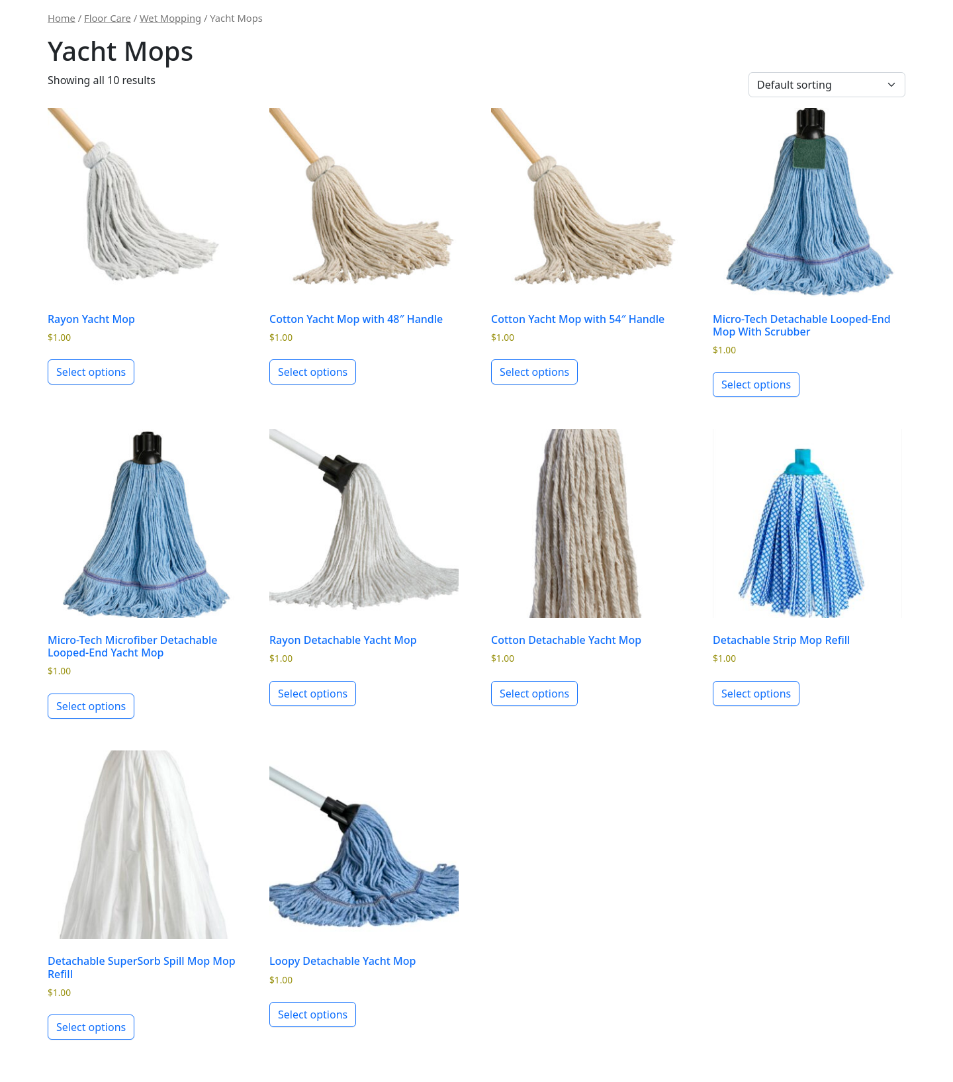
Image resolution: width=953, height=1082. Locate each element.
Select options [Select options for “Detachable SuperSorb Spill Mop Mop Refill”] (91, 1027)
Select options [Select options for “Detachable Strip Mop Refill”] (756, 693)
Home (61, 17)
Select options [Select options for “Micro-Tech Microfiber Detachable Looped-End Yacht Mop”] (91, 706)
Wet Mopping (170, 17)
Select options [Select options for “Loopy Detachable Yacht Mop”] (312, 1014)
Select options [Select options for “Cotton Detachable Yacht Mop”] (534, 693)
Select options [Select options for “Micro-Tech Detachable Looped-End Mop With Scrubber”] (756, 384)
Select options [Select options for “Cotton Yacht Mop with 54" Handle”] (534, 372)
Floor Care (107, 17)
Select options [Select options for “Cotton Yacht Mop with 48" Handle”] (312, 372)
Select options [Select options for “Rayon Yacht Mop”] (91, 372)
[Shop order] (827, 84)
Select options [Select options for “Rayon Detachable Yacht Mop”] (312, 693)
